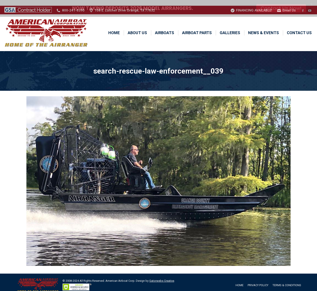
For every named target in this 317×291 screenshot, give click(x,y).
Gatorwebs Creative (161, 275)
